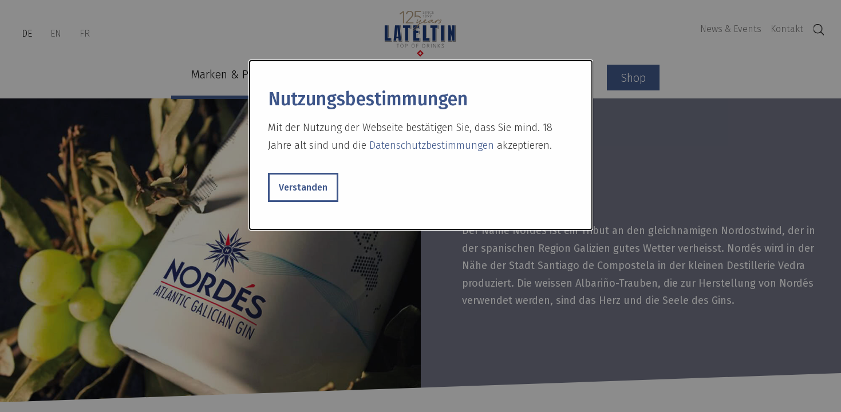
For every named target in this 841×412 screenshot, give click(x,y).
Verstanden (303, 187)
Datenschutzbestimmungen (431, 145)
